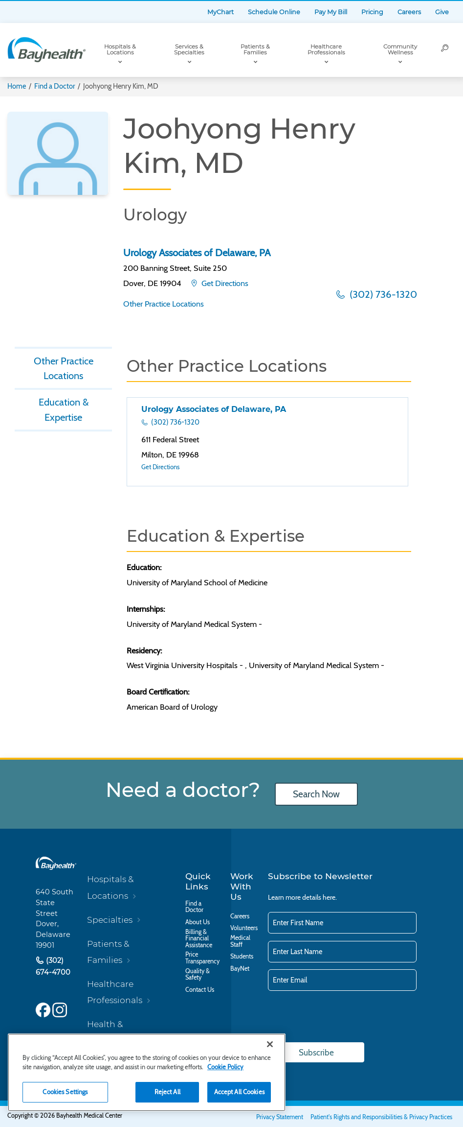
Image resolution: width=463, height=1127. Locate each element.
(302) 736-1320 (382, 294)
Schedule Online (274, 12)
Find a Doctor (54, 86)
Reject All (167, 1092)
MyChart (220, 12)
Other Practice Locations (163, 304)
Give (442, 12)
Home (16, 86)
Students (241, 956)
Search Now (316, 794)
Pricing (372, 12)
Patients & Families (255, 49)
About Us (197, 922)
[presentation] (342, 1017)
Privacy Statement (279, 1117)
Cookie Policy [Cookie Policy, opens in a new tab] (225, 1067)
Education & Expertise (63, 409)
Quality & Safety (197, 974)
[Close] (270, 1044)
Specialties (109, 919)
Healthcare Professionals (326, 49)
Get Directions (223, 283)
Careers (409, 12)
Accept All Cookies (239, 1092)
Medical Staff (240, 941)
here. (330, 897)
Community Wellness (400, 49)
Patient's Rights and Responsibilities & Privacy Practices (381, 1117)
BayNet (239, 968)
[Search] (445, 50)
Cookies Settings (65, 1092)
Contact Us (199, 989)
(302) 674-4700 (53, 966)
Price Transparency (202, 957)
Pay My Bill (330, 12)
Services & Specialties (189, 49)
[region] (147, 1072)
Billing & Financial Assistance (198, 939)
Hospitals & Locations (120, 49)
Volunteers (244, 928)
